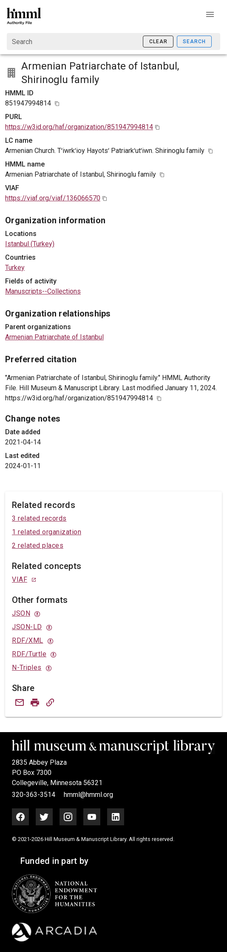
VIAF (19, 579)
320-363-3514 (34, 795)
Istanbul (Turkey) (29, 244)
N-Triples (27, 667)
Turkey (15, 268)
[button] (210, 14)
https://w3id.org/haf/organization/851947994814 (79, 127)
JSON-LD (27, 627)
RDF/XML (27, 640)
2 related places (37, 545)
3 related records (39, 518)
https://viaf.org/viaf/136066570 (52, 198)
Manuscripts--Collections (43, 291)
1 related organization (46, 532)
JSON (21, 613)
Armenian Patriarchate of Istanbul (54, 337)
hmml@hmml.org (88, 795)
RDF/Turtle (29, 654)
